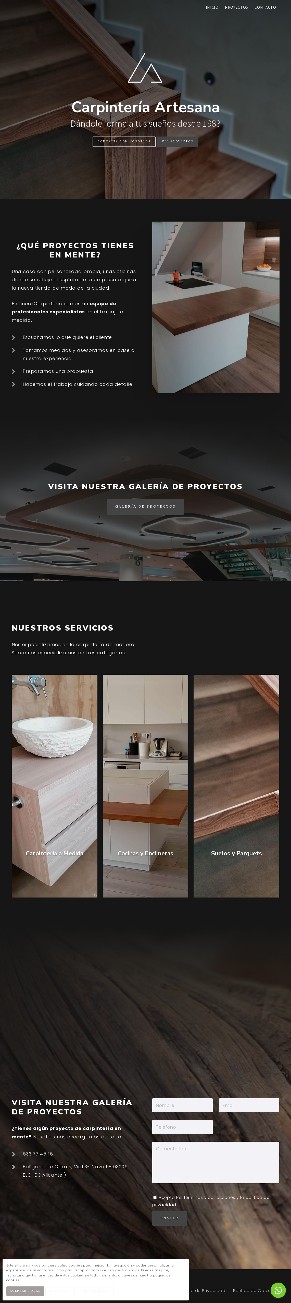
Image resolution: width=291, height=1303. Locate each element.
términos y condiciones (209, 1197)
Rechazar (63, 1292)
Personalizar (98, 1292)
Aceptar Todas (26, 1292)
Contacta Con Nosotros (124, 141)
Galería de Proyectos (145, 506)
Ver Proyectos (177, 141)
